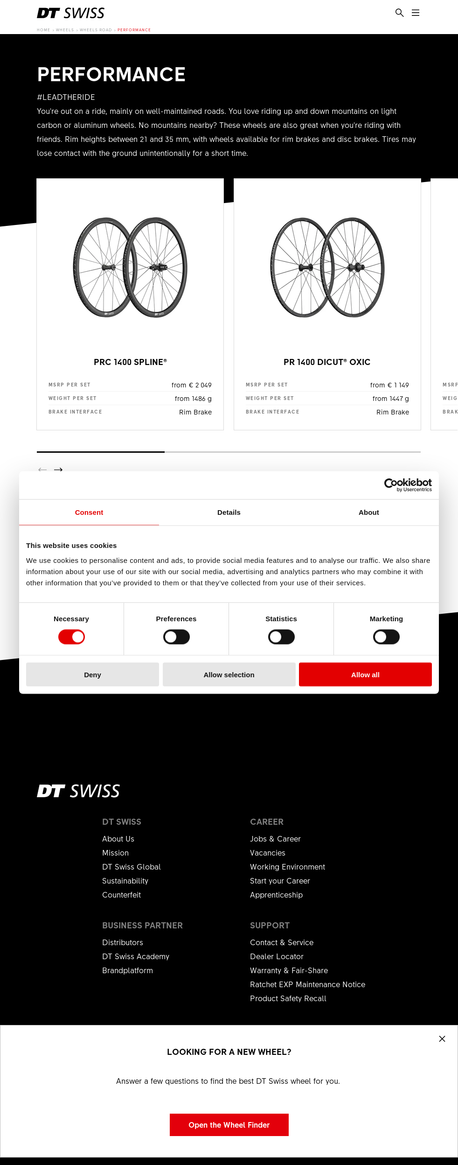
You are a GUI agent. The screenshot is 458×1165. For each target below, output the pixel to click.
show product (130, 304)
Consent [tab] (89, 512)
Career (267, 821)
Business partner (142, 925)
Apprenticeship (276, 894)
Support (270, 925)
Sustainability (125, 880)
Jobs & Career (275, 838)
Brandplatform (127, 970)
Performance (134, 29)
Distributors (122, 942)
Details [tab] (229, 512)
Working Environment (287, 866)
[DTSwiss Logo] (70, 13)
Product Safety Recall (288, 998)
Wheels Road (96, 29)
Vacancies (267, 852)
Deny (92, 674)
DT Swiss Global (131, 866)
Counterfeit (121, 894)
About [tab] (369, 512)
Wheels (65, 29)
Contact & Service (281, 942)
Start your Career (280, 880)
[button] (58, 470)
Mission (115, 852)
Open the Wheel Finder (229, 1124)
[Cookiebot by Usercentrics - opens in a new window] (391, 485)
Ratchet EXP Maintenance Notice (307, 984)
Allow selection (228, 674)
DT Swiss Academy (135, 956)
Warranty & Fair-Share (289, 970)
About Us (118, 838)
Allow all (365, 674)
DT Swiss (121, 821)
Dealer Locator (277, 956)
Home (43, 29)
